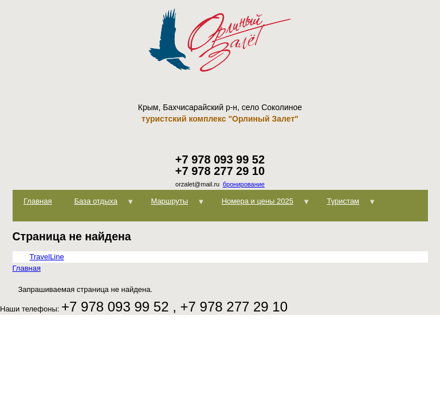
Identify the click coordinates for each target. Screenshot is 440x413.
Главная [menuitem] (37, 201)
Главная (27, 268)
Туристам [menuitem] (346, 204)
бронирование (244, 184)
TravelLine (47, 256)
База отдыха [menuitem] (98, 204)
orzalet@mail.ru (197, 184)
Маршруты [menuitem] (172, 204)
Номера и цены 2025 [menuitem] (260, 204)
